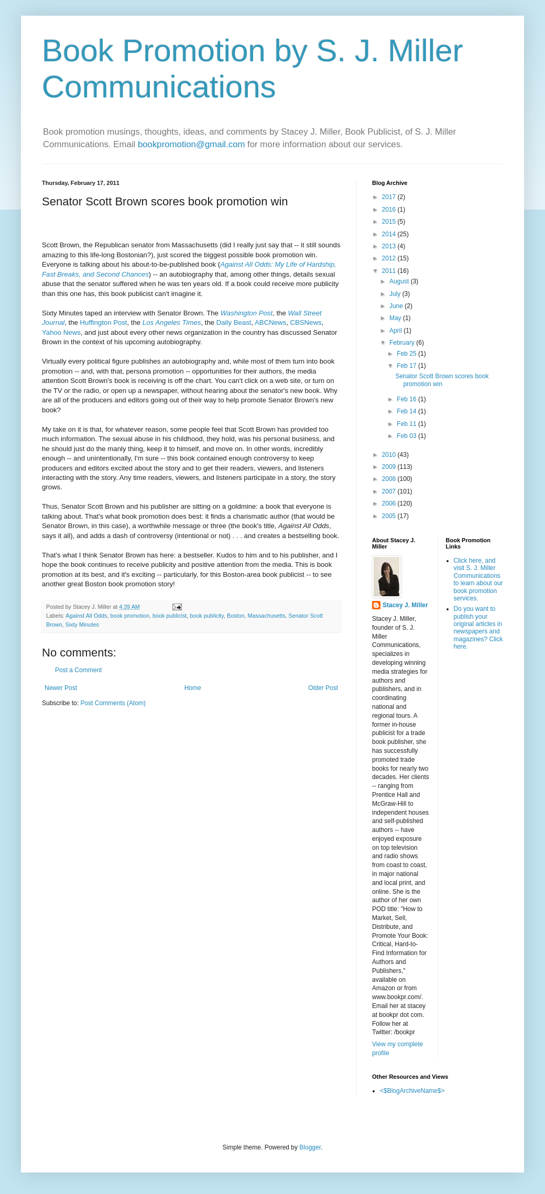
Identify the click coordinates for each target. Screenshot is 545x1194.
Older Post (323, 688)
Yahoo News (61, 332)
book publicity (207, 615)
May (396, 318)
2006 (390, 503)
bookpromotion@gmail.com (191, 144)
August (400, 281)
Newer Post (61, 688)
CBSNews (305, 322)
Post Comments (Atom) (113, 703)
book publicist (169, 615)
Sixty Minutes (82, 624)
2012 (390, 258)
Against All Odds (86, 615)
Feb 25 (407, 353)
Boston (236, 615)
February (402, 342)
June (397, 306)
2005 (390, 516)
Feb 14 (407, 411)
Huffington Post (103, 322)
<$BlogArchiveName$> (412, 1090)
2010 (390, 454)
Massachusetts (267, 615)
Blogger (310, 1147)
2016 (390, 209)
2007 (390, 491)
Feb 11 (407, 424)
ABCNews (270, 322)
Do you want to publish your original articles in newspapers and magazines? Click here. (478, 627)
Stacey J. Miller (405, 605)
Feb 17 (407, 365)
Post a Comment (78, 670)
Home (192, 688)
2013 (390, 246)
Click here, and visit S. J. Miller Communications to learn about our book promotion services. (478, 579)
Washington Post (246, 313)
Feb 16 (407, 399)
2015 (390, 221)
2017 (390, 197)
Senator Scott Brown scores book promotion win (441, 380)
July (395, 294)
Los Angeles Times (172, 322)
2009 (390, 466)
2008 (390, 479)
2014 (390, 234)
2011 (390, 271)
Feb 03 (407, 436)
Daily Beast (234, 322)
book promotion (129, 615)
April (396, 330)
